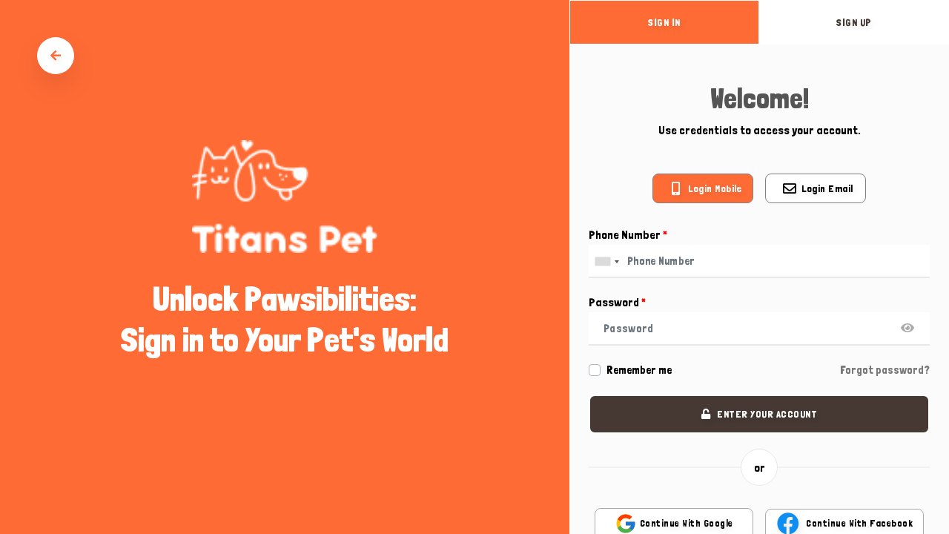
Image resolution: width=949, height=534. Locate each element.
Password (617, 302)
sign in (664, 22)
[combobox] (606, 261)
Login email (827, 188)
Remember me (639, 370)
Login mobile (714, 188)
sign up (854, 22)
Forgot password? (885, 370)
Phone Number (628, 235)
